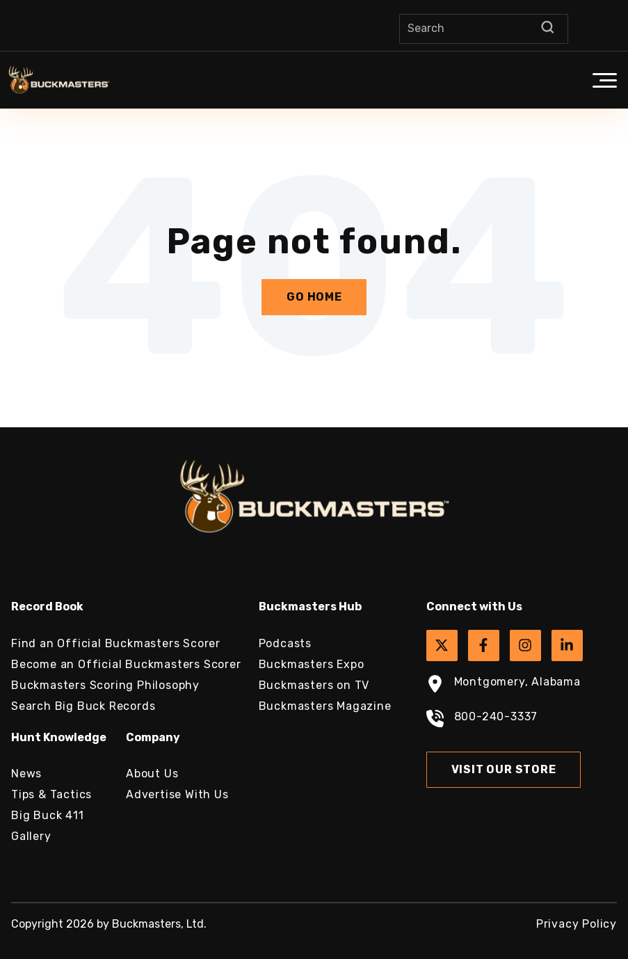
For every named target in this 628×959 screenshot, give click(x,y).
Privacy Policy (576, 923)
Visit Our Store (503, 769)
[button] (604, 80)
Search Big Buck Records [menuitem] (83, 706)
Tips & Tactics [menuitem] (51, 794)
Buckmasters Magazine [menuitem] (325, 706)
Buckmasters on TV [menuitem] (314, 685)
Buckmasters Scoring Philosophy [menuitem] (105, 685)
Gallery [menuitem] (31, 836)
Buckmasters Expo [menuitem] (311, 664)
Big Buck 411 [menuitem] (47, 815)
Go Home (314, 296)
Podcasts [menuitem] (285, 643)
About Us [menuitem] (152, 773)
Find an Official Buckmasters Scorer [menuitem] (115, 643)
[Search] (483, 29)
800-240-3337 (482, 720)
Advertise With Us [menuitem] (177, 794)
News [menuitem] (26, 773)
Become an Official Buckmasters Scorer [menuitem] (126, 664)
